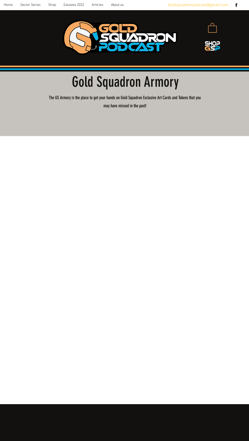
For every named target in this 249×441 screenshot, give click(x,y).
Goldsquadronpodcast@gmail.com (198, 5)
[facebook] (236, 5)
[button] (30, 5)
